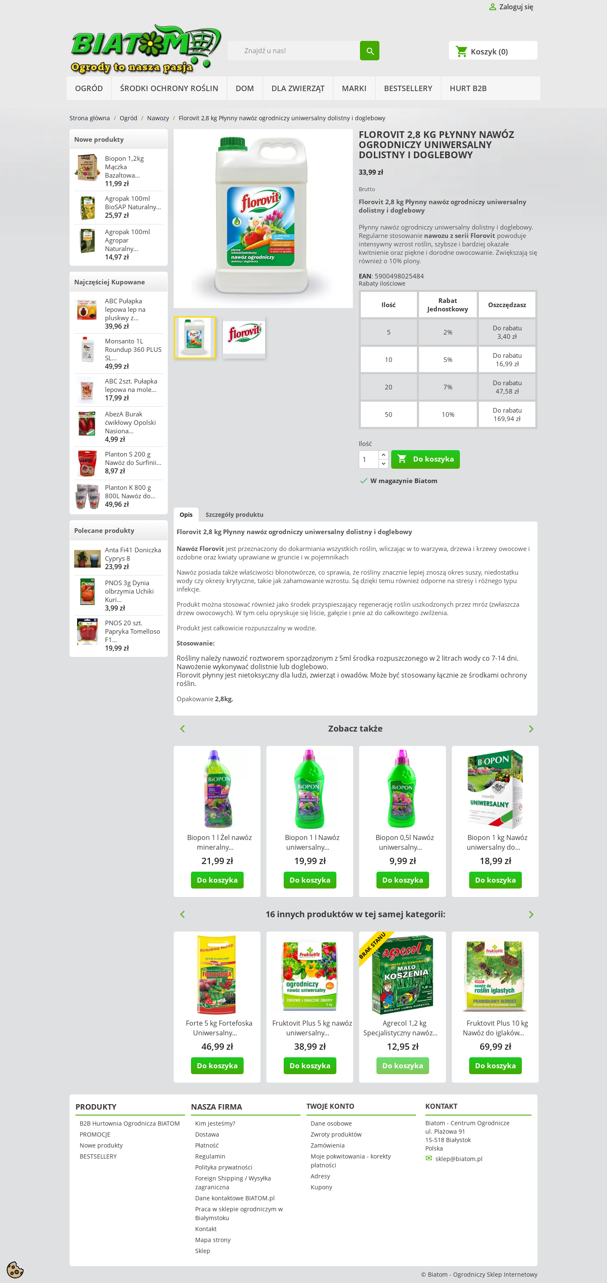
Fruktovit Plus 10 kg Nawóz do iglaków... (496, 1027)
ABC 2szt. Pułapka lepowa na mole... (131, 385)
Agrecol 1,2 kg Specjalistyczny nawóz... (400, 1027)
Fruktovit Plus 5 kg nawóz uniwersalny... (312, 1027)
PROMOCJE (95, 1134)
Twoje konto (330, 1106)
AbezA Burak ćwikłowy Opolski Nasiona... (130, 422)
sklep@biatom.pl (459, 1159)
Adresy (320, 1176)
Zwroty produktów (336, 1134)
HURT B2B (468, 88)
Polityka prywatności (223, 1167)
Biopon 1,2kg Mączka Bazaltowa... (124, 166)
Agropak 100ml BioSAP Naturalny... (133, 202)
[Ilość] (369, 459)
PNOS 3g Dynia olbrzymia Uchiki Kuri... (129, 591)
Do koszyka (425, 459)
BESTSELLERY (408, 88)
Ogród (89, 88)
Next (528, 725)
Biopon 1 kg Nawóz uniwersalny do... (497, 842)
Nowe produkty (99, 139)
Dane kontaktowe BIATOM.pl (235, 1198)
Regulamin (210, 1156)
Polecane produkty (104, 530)
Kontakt (206, 1229)
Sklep (202, 1251)
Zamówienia (328, 1145)
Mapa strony (213, 1240)
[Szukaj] (304, 50)
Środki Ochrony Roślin (169, 88)
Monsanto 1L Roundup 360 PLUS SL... (133, 349)
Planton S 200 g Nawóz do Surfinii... (133, 458)
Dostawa (207, 1134)
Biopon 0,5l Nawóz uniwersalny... (405, 842)
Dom (245, 88)
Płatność (207, 1145)
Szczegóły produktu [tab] (234, 514)
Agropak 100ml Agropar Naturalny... (127, 240)
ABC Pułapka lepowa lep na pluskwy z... (125, 309)
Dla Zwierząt (298, 88)
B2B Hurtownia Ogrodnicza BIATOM (130, 1123)
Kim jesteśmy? (215, 1123)
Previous (179, 725)
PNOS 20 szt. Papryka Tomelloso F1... (132, 631)
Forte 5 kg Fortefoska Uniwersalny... (219, 1027)
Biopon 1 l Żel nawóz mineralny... (219, 842)
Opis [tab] (186, 514)
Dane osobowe (331, 1123)
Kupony (321, 1187)
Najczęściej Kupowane (109, 282)
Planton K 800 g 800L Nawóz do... (130, 491)
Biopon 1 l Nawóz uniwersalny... (312, 842)
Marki (354, 88)
